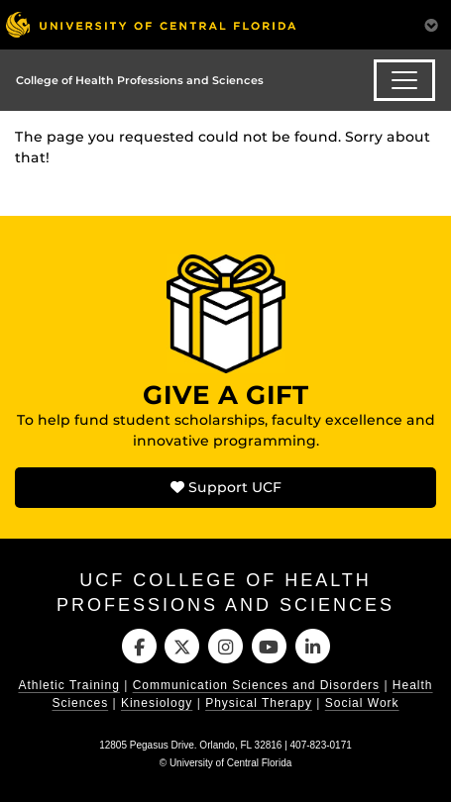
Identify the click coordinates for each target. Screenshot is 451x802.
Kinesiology (156, 703)
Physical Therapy (258, 703)
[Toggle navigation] (404, 80)
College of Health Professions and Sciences (140, 80)
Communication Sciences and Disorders (256, 685)
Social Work (362, 703)
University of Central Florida (230, 762)
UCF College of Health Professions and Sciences (225, 592)
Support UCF (226, 487)
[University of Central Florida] (150, 24)
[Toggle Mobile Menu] (431, 23)
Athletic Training (68, 685)
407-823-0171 (321, 745)
